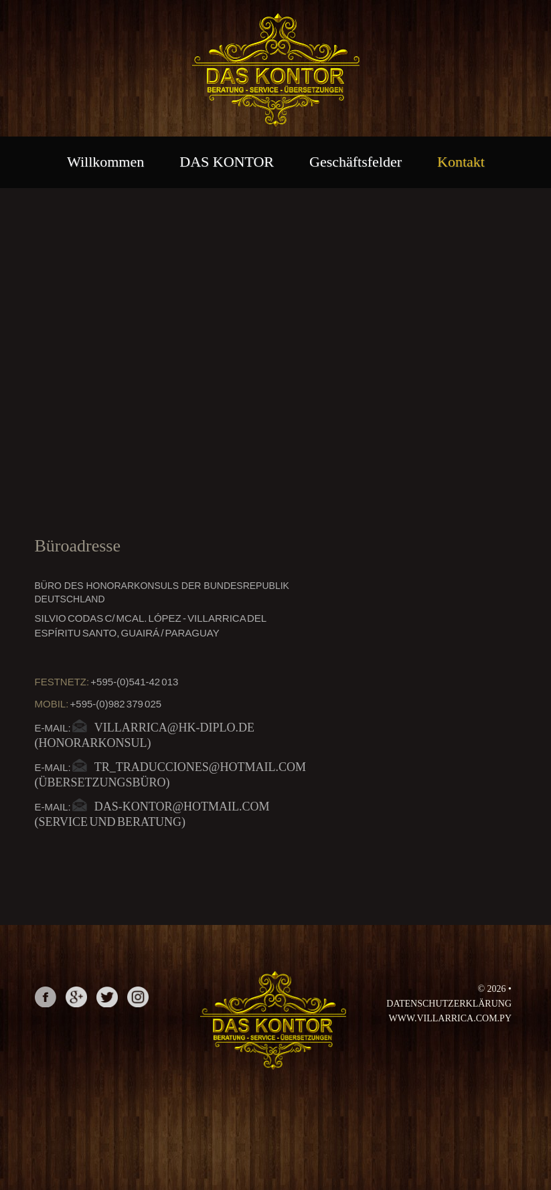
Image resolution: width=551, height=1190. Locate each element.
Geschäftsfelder (355, 162)
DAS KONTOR (226, 162)
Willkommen (105, 162)
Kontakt (461, 162)
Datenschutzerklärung (448, 1004)
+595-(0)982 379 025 (116, 703)
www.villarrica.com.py (450, 1018)
